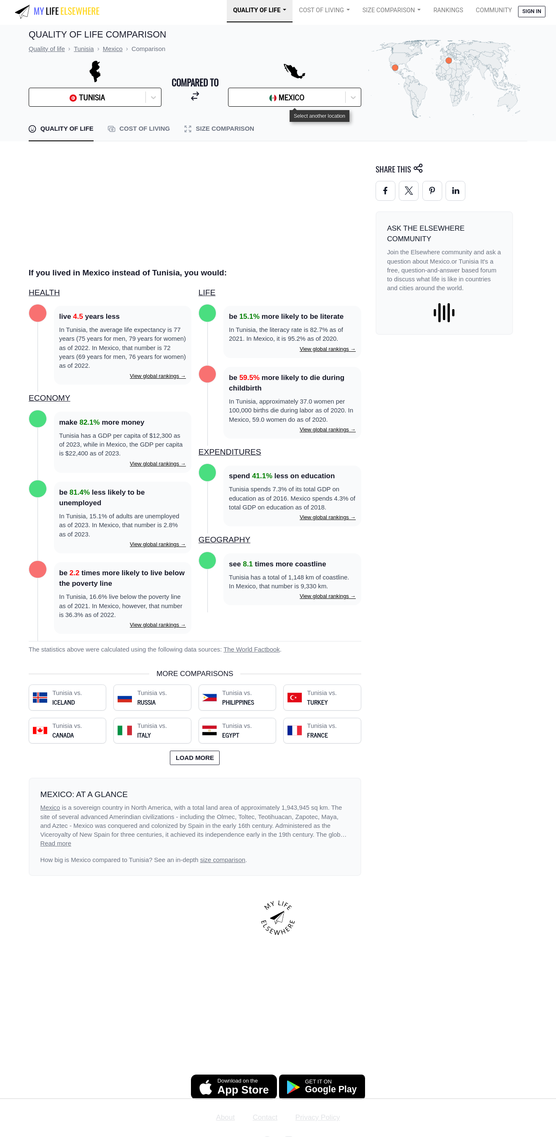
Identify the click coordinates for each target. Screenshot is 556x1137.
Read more (56, 843)
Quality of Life (256, 10)
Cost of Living (321, 10)
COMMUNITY (494, 10)
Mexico (50, 807)
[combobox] (54, 97)
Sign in (531, 11)
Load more (195, 757)
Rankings (448, 10)
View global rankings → (158, 376)
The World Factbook (251, 649)
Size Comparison (389, 10)
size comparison (222, 860)
